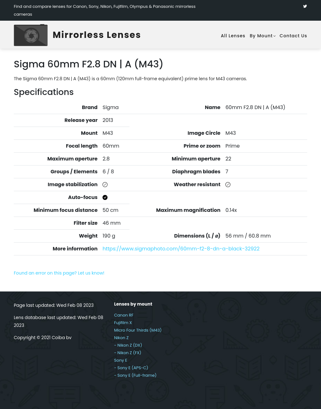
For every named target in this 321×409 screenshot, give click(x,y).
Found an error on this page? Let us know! (59, 273)
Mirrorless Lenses (97, 35)
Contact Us (293, 36)
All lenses (233, 36)
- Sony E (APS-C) (131, 368)
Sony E (120, 360)
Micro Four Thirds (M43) (138, 330)
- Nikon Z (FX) (127, 353)
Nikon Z (121, 338)
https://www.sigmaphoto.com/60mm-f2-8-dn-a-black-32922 (181, 248)
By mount (261, 36)
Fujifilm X (123, 323)
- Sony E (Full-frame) (135, 375)
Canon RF (124, 315)
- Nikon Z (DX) (128, 345)
